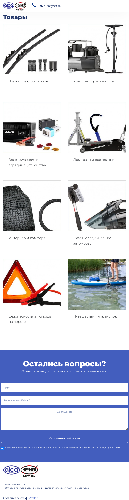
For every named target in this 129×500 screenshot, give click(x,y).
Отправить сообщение (64, 438)
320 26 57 (34, 5)
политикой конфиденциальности (102, 447)
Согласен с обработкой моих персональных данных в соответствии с (61, 448)
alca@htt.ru (50, 6)
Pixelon (33, 498)
